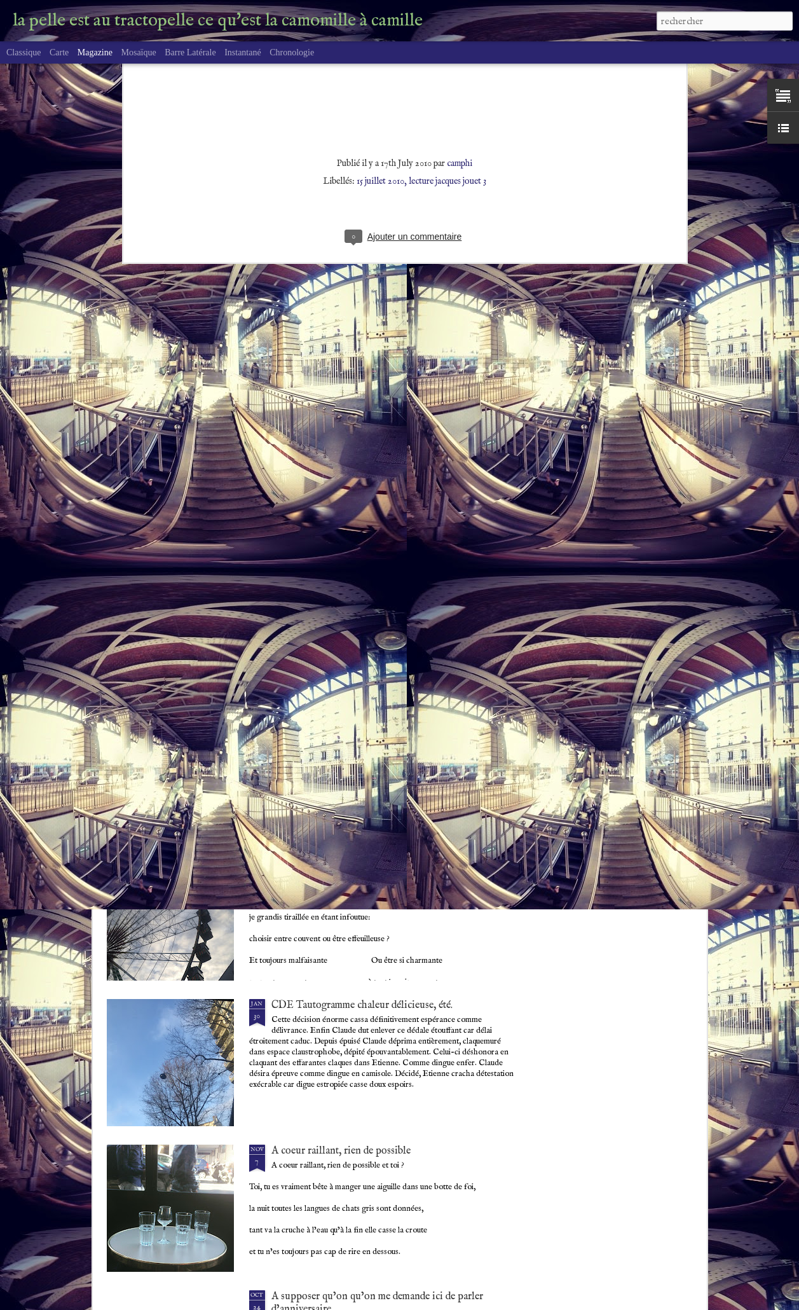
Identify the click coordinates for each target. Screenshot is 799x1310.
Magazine (95, 52)
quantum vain (300, 714)
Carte (59, 52)
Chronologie (292, 52)
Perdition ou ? (301, 568)
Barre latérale (190, 52)
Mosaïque (138, 52)
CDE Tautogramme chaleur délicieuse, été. (362, 1005)
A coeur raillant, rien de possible (341, 1151)
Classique (23, 52)
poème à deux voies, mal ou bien (340, 859)
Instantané (242, 52)
